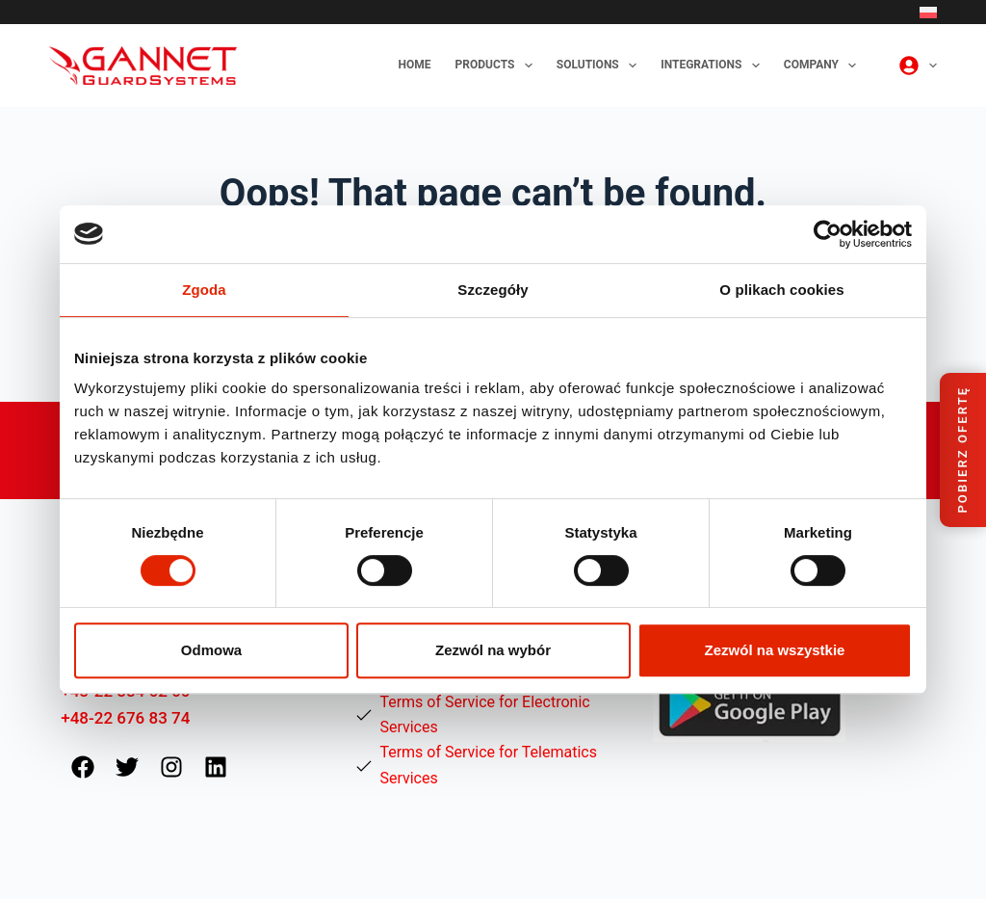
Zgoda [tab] (204, 289)
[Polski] (928, 12)
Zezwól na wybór (493, 650)
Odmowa (211, 650)
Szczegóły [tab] (492, 289)
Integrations (714, 65)
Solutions (600, 65)
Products (497, 65)
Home (415, 64)
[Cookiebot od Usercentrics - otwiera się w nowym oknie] (827, 234)
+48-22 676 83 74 (125, 717)
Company (824, 65)
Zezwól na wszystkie (775, 650)
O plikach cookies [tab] (781, 289)
